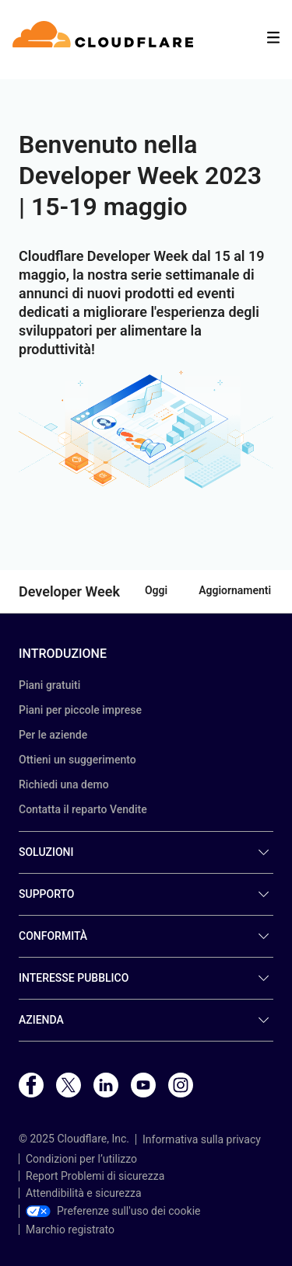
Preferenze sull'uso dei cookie (113, 1211)
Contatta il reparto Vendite (83, 809)
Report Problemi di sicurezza (95, 1175)
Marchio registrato (70, 1229)
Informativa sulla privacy (201, 1139)
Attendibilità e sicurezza (84, 1193)
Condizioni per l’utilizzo (81, 1158)
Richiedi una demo (64, 784)
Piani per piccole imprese (80, 710)
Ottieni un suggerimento (77, 759)
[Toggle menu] (273, 37)
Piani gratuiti (49, 685)
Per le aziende (53, 735)
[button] (146, 430)
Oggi (156, 590)
